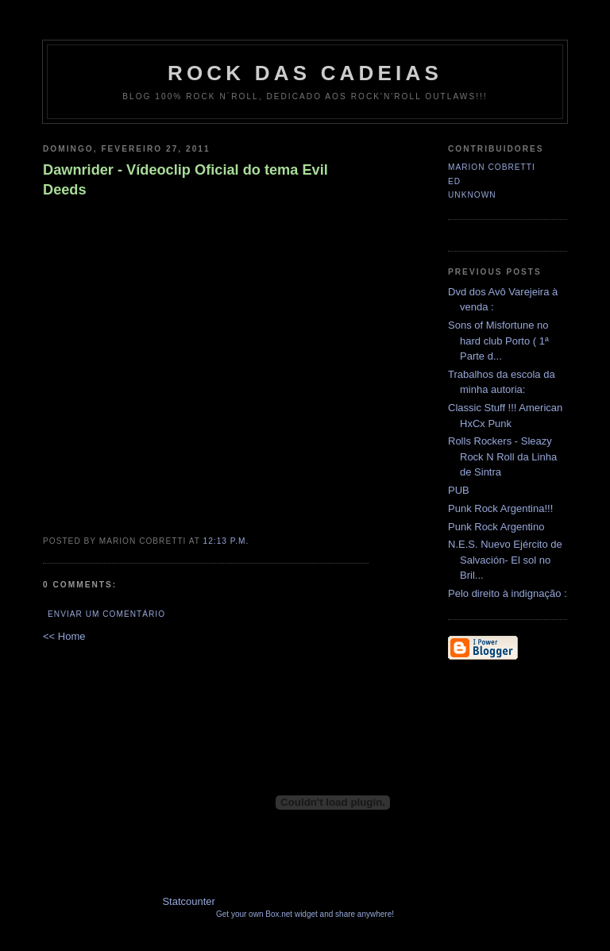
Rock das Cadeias (305, 73)
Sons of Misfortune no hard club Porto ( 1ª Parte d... (498, 340)
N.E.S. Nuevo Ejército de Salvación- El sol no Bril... (505, 559)
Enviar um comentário (106, 614)
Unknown (472, 195)
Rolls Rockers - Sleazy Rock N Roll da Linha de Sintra (502, 456)
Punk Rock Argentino (496, 527)
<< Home (64, 636)
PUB (458, 490)
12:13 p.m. (226, 541)
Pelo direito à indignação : (507, 593)
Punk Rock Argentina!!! (500, 508)
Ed (454, 181)
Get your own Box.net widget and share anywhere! (305, 914)
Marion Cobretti (491, 167)
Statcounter (188, 901)
